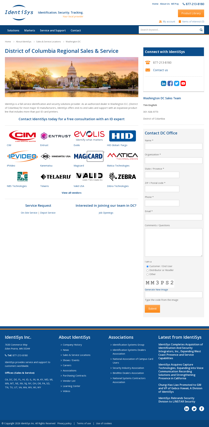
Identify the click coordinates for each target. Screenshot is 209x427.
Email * (149, 211)
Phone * (149, 197)
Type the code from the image (161, 299)
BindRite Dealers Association (128, 373)
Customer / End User (160, 266)
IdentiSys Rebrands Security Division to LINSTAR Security (176, 399)
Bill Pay (175, 3)
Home (155, 3)
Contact (76, 30)
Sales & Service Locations (48, 41)
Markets (29, 30)
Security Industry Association (128, 367)
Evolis (77, 145)
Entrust (44, 145)
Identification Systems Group (128, 344)
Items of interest (191, 21)
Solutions (13, 30)
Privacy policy (64, 423)
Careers (67, 365)
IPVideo (11, 165)
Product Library (191, 13)
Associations (69, 370)
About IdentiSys (23, 41)
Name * (149, 140)
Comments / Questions (157, 225)
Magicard (79, 165)
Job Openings (106, 212)
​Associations (121, 337)
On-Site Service (29, 212)
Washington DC (73, 41)
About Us (165, 3)
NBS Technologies (17, 186)
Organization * (153, 154)
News (66, 349)
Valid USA (79, 186)
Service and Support (53, 30)
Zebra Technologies (118, 186)
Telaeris (44, 186)
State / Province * (154, 168)
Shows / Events (71, 360)
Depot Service (48, 212)
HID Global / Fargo (117, 145)
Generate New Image (156, 289)
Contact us (160, 70)
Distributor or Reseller (161, 270)
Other (152, 274)
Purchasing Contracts (74, 375)
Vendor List (69, 380)
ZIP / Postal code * (155, 182)
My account (169, 21)
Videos (66, 391)
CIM (9, 145)
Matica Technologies (118, 165)
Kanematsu (46, 165)
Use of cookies (104, 423)
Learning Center (71, 386)
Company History (72, 344)
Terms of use (84, 423)
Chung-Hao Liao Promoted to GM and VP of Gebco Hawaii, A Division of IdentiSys (180, 388)
